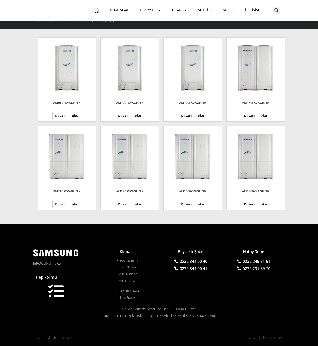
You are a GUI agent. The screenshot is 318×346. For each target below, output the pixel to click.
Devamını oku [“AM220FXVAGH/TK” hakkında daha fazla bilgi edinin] (256, 203)
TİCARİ (179, 10)
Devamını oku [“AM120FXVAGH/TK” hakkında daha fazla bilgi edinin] (193, 115)
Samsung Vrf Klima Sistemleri (71, 21)
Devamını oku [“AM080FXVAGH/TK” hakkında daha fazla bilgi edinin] (67, 115)
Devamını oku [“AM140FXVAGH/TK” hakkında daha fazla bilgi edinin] (256, 115)
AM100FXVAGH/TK (129, 103)
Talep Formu (45, 275)
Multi (205, 10)
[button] (276, 10)
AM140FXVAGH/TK (255, 103)
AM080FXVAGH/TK (66, 103)
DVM (98, 21)
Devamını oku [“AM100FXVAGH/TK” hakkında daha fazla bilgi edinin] (130, 115)
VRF (228, 10)
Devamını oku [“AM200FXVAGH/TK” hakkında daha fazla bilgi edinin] (193, 203)
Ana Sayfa (41, 21)
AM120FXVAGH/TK (192, 103)
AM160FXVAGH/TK (66, 191)
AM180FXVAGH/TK (129, 191)
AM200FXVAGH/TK (192, 191)
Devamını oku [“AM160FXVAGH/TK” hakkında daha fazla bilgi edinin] (67, 203)
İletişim (252, 10)
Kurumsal (119, 10)
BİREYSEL (150, 10)
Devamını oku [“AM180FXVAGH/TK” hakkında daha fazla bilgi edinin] (130, 203)
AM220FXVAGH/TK (255, 191)
